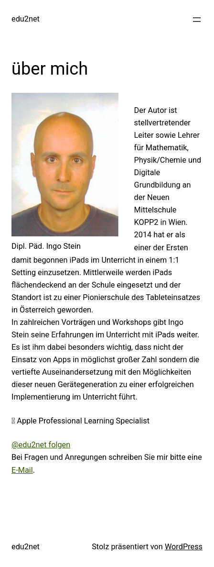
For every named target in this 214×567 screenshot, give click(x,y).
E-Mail (22, 470)
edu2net (25, 18)
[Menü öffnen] (197, 19)
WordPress (184, 546)
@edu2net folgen (40, 444)
